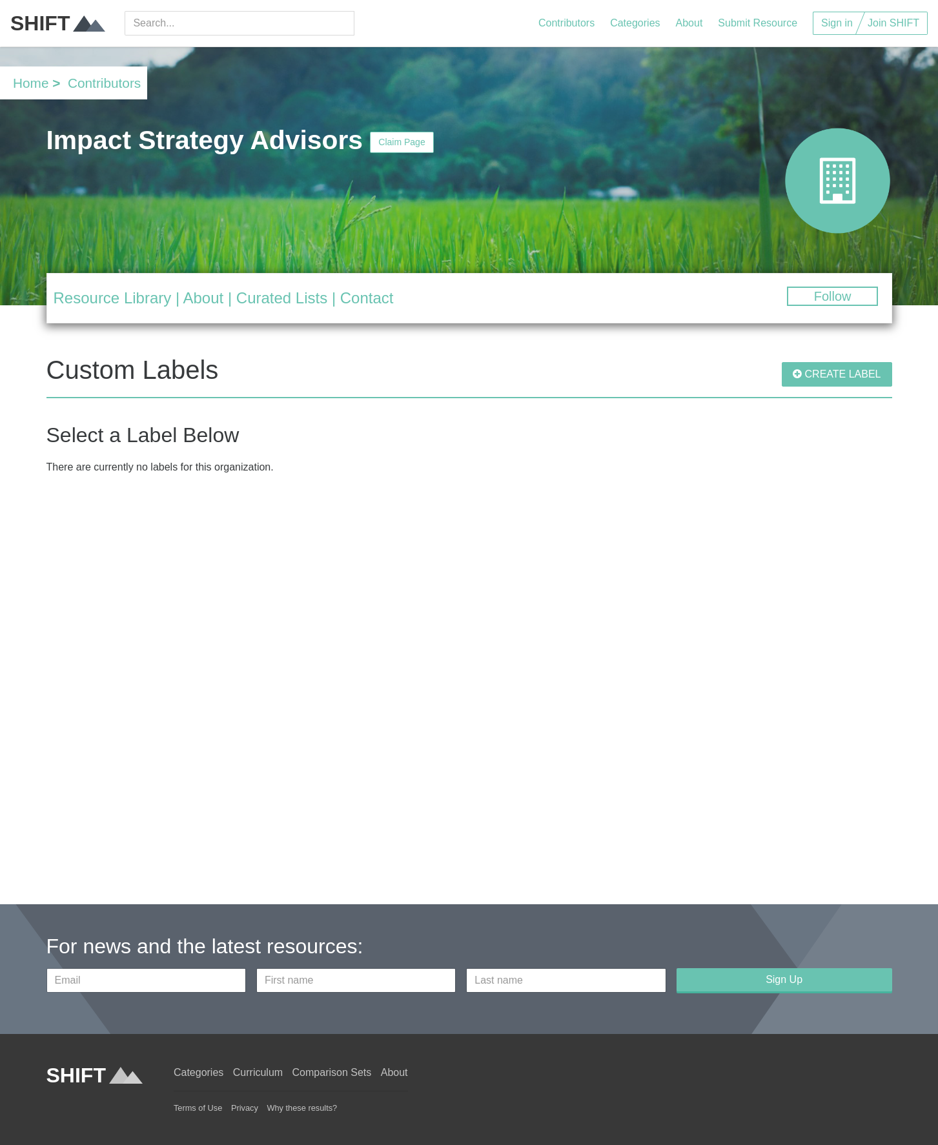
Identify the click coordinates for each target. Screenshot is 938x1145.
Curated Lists (281, 298)
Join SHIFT (893, 22)
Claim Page (401, 142)
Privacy (244, 1108)
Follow (832, 296)
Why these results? (302, 1108)
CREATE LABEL (837, 374)
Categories (635, 22)
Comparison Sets (332, 1072)
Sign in (837, 22)
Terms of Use (198, 1108)
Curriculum (258, 1072)
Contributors (566, 22)
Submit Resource (757, 22)
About (689, 22)
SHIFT (57, 23)
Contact (367, 298)
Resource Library (113, 298)
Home (30, 83)
